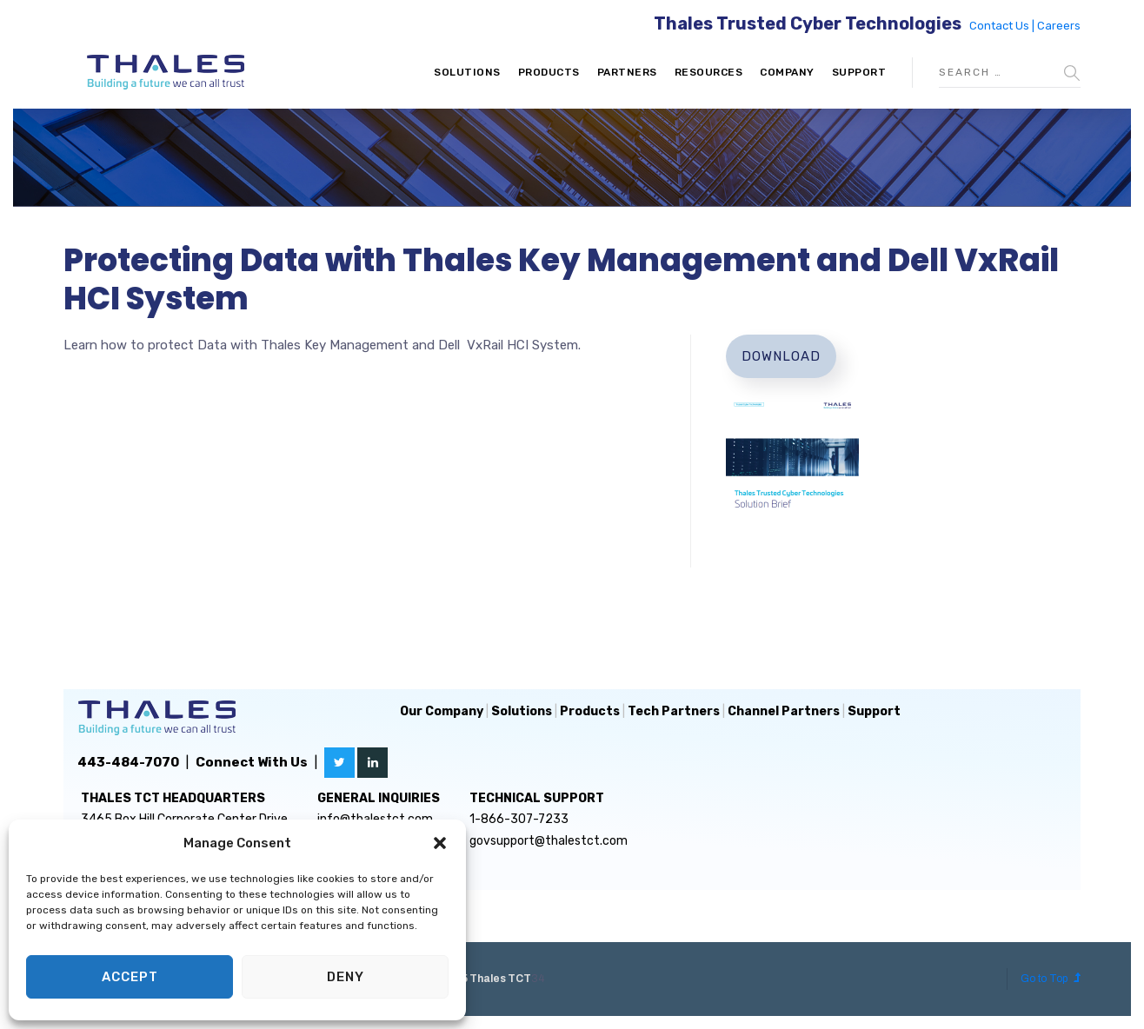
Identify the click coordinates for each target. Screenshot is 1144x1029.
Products (549, 72)
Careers (1059, 25)
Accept (130, 977)
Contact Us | (1003, 25)
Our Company (441, 711)
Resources (709, 72)
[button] (440, 843)
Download (781, 356)
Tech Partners (674, 711)
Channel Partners (784, 711)
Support (859, 72)
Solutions (467, 72)
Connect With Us (252, 762)
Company (787, 72)
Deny (345, 977)
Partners (627, 72)
